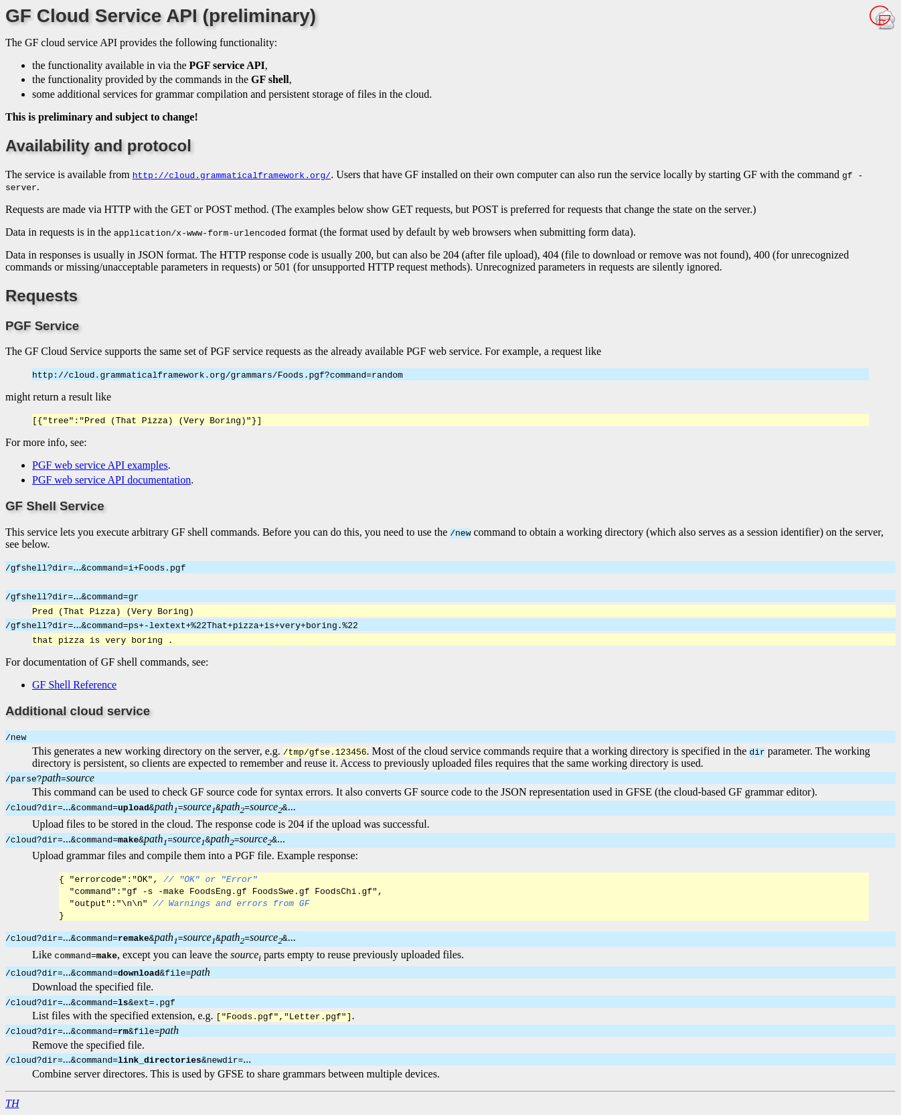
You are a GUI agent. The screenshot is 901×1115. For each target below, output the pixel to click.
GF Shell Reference (74, 684)
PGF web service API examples (100, 465)
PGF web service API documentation (111, 480)
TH (12, 1103)
